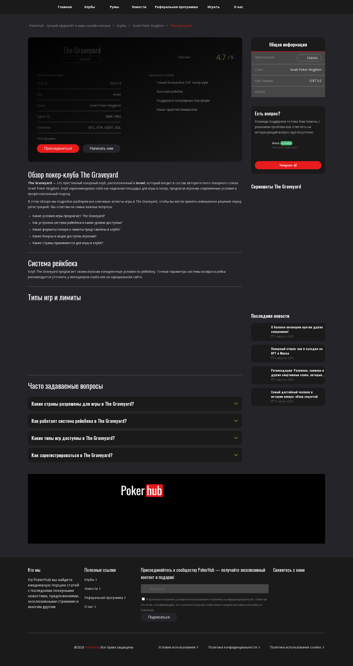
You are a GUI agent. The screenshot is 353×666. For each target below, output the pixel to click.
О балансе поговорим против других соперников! (297, 329)
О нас (238, 7)
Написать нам (101, 148)
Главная (65, 7)
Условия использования (178, 647)
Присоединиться (58, 148)
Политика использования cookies (297, 647)
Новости (139, 7)
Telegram (288, 165)
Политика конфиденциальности (234, 647)
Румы (114, 7)
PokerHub (92, 647)
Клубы (89, 7)
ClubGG (312, 58)
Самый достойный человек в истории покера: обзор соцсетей (294, 394)
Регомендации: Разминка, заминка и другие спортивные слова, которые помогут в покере (297, 375)
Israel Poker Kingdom (43, 188)
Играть (214, 7)
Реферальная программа (176, 7)
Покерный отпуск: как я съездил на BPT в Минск (297, 350)
